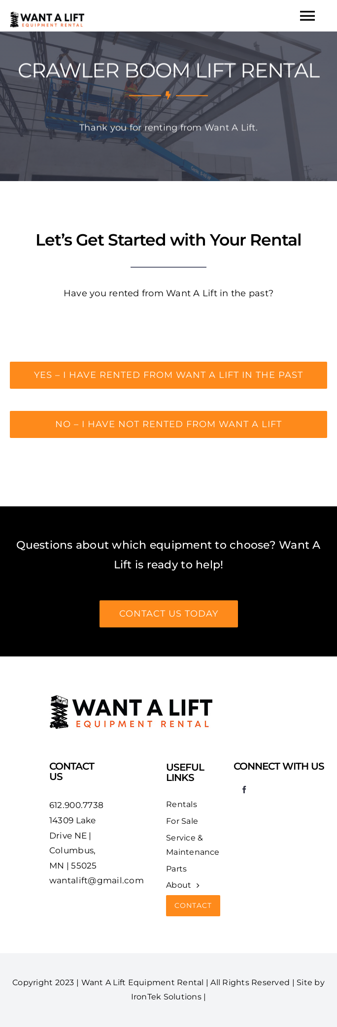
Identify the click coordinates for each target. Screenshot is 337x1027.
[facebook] (244, 789)
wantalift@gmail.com (96, 880)
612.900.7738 (76, 805)
